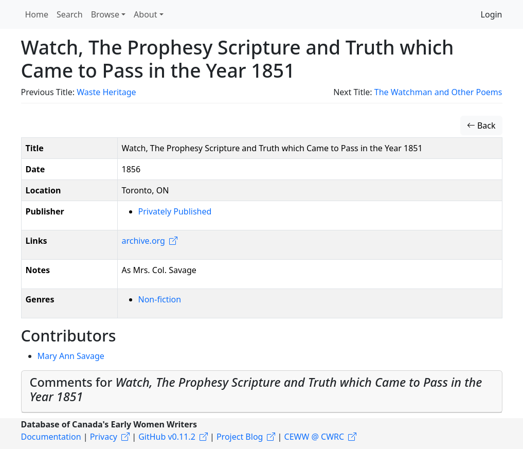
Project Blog (240, 436)
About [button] (145, 14)
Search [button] (70, 14)
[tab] (262, 391)
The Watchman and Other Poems (438, 92)
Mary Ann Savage (71, 356)
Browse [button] (105, 14)
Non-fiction (160, 299)
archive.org (143, 240)
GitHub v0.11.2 (166, 436)
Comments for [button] (256, 389)
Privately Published (175, 211)
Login (491, 14)
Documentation (51, 436)
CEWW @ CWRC (314, 436)
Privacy (103, 436)
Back (481, 125)
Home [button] (37, 14)
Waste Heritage (106, 92)
